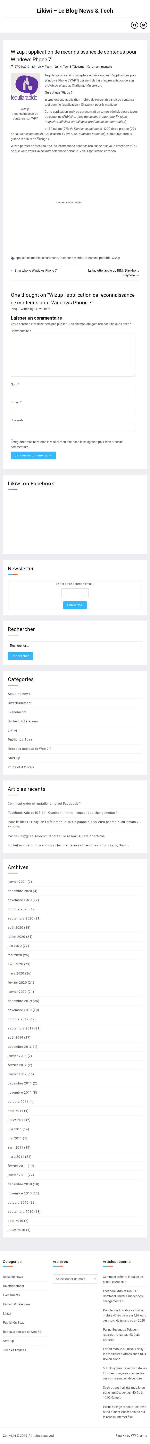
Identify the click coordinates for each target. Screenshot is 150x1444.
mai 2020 (15, 955)
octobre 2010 (18, 1202)
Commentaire (21, 331)
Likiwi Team (45, 66)
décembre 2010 (20, 1184)
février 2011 (17, 1166)
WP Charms (139, 1436)
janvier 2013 (17, 1056)
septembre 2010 (20, 1212)
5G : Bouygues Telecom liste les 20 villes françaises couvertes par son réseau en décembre (125, 1373)
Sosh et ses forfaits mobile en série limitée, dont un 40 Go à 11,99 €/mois (124, 1393)
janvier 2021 (17, 882)
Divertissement (20, 703)
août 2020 (15, 927)
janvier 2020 (17, 992)
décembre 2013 (20, 1047)
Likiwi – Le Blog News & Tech (75, 11)
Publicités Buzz (20, 739)
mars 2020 (16, 973)
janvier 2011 (17, 1175)
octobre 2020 (18, 909)
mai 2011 (15, 1138)
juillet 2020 (16, 937)
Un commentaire (102, 66)
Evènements (17, 712)
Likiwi (12, 730)
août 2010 (15, 1221)
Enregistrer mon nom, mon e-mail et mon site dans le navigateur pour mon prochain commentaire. (67, 444)
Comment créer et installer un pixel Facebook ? (44, 803)
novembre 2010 (20, 1193)
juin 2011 (15, 1129)
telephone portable (98, 258)
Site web (17, 420)
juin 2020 (15, 946)
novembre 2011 (20, 1092)
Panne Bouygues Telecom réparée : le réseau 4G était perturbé (56, 836)
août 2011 (15, 1111)
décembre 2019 (20, 1001)
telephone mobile (71, 258)
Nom (15, 384)
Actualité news (19, 694)
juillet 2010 (16, 1230)
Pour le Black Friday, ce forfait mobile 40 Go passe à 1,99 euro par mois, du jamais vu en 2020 (124, 1315)
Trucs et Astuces (21, 767)
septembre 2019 (20, 1028)
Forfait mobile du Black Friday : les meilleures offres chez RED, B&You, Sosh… (68, 845)
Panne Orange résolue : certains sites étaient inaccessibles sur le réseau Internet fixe (124, 1412)
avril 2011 (15, 1147)
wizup (116, 258)
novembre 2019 (20, 1010)
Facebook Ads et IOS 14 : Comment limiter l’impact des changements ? (63, 813)
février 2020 (17, 982)
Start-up (14, 758)
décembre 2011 (20, 1083)
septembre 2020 (20, 918)
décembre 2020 (20, 891)
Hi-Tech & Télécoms (72, 66)
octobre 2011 (18, 1102)
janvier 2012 (17, 1074)
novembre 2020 (20, 900)
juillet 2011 (16, 1120)
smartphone (50, 258)
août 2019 (15, 1037)
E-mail (16, 402)
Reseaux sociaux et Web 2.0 (30, 749)
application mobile (28, 258)
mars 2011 (16, 1157)
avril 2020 (15, 964)
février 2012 (17, 1065)
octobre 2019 (18, 1019)
